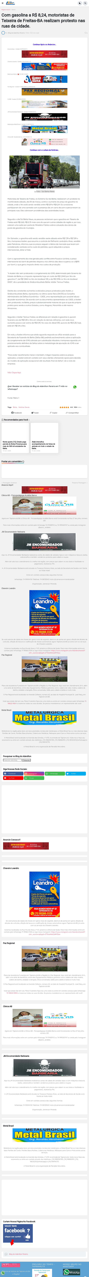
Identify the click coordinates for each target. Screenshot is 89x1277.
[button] (3, 3)
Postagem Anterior (10, 483)
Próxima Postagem (79, 483)
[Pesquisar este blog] (12, 760)
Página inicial (5, 9)
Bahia (13, 9)
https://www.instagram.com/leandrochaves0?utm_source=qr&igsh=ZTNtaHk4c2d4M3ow (57, 652)
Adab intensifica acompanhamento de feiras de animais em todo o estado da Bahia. (43, 445)
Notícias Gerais (24, 407)
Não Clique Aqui (14, 372)
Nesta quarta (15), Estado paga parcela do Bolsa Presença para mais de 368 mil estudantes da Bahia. (15, 445)
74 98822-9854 (12, 993)
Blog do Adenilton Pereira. (18, 1254)
